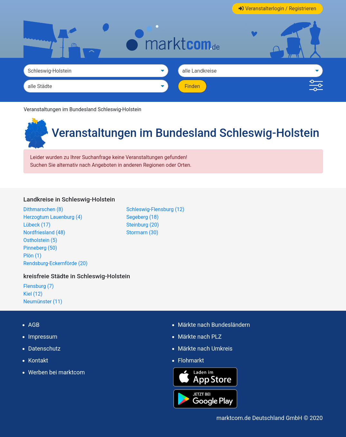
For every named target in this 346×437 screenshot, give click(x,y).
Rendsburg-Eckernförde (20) (55, 263)
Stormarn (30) (142, 232)
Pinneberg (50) (40, 248)
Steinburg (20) (142, 225)
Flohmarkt (191, 360)
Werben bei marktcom (56, 372)
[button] (316, 86)
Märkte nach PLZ (200, 336)
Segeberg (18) (142, 217)
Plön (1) (32, 256)
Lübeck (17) (37, 225)
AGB (34, 324)
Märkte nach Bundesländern (214, 324)
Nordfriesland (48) (44, 232)
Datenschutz (44, 348)
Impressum (43, 336)
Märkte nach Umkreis (205, 348)
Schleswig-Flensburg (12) (155, 209)
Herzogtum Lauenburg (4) (52, 217)
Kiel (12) (32, 294)
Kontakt (38, 360)
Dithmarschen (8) (43, 209)
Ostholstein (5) (40, 240)
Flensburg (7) (38, 286)
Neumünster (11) (42, 302)
